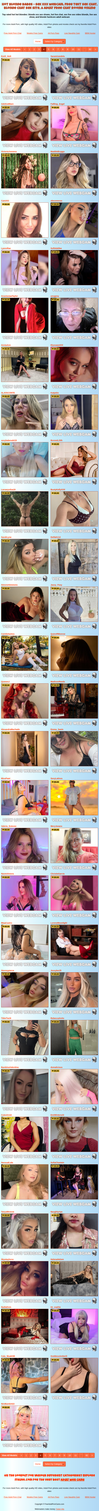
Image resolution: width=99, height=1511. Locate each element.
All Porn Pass (53, 33)
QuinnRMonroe (58, 634)
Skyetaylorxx (7, 1259)
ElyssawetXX (57, 345)
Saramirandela (58, 56)
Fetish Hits (60, 1509)
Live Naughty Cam (72, 33)
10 (73, 49)
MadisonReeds (58, 681)
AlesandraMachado (10, 729)
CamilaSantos (8, 634)
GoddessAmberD (59, 1356)
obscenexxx (56, 201)
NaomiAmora (7, 874)
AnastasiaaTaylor (9, 296)
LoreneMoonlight (59, 923)
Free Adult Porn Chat (12, 33)
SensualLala (7, 1162)
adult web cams (72, 1480)
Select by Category (54, 41)
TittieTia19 (6, 1018)
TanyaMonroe (7, 1212)
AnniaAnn (6, 345)
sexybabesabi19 (9, 440)
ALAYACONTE (8, 393)
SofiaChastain (57, 1162)
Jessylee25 (56, 970)
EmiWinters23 (57, 1115)
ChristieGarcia (58, 874)
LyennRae (6, 248)
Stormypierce (7, 970)
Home (38, 41)
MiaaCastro (6, 923)
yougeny (55, 296)
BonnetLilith (57, 440)
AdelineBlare (7, 104)
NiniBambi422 (8, 1404)
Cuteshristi (6, 1115)
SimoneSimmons (9, 585)
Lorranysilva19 (8, 489)
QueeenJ (5, 681)
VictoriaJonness (9, 151)
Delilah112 (56, 537)
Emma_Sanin (57, 729)
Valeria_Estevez (8, 826)
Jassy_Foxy (56, 585)
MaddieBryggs (58, 151)
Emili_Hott (6, 56)
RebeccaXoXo (57, 1018)
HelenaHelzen (57, 1259)
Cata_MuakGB (8, 1356)
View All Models (12, 49)
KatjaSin (55, 393)
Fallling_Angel (58, 104)
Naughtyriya (56, 1212)
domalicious (57, 1067)
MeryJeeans (56, 826)
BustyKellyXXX (58, 489)
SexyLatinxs (57, 778)
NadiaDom (6, 1307)
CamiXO (5, 201)
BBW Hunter (90, 33)
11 (79, 49)
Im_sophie (56, 1307)
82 (90, 49)
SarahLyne (6, 537)
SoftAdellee (56, 248)
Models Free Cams (35, 33)
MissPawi (5, 778)
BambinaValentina (10, 1067)
